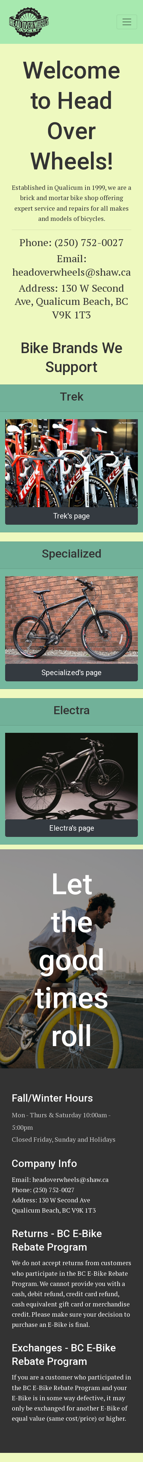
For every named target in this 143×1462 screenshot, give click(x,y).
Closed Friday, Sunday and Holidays (63, 1139)
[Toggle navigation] (127, 22)
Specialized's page (71, 672)
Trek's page (71, 516)
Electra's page (71, 828)
